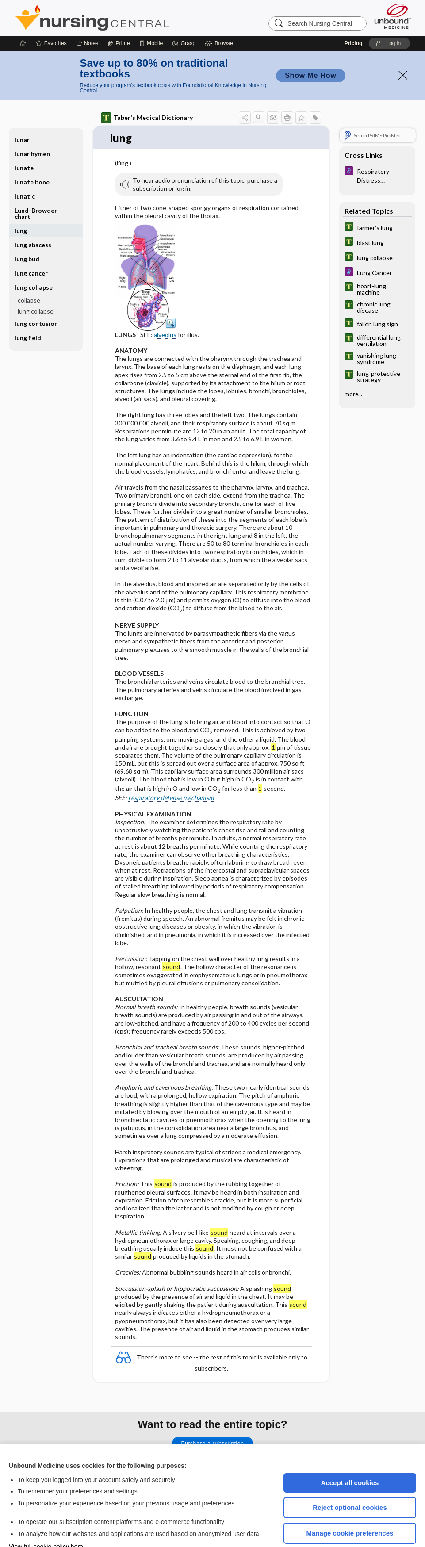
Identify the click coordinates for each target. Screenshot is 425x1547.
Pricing (354, 17)
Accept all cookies (350, 1456)
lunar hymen (32, 127)
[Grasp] (183, 16)
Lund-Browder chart (36, 187)
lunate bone (32, 155)
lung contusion (36, 297)
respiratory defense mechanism (171, 771)
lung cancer (31, 246)
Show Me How (310, 49)
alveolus (165, 308)
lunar (22, 113)
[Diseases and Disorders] (377, 148)
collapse (29, 273)
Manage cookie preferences (350, 1506)
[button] (220, 16)
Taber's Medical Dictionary (147, 91)
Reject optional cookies (350, 1481)
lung (21, 204)
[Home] (23, 16)
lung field (28, 311)
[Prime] (118, 16)
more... (353, 367)
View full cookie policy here (46, 1520)
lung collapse (34, 260)
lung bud (27, 232)
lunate (24, 141)
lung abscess (33, 218)
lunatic (25, 169)
